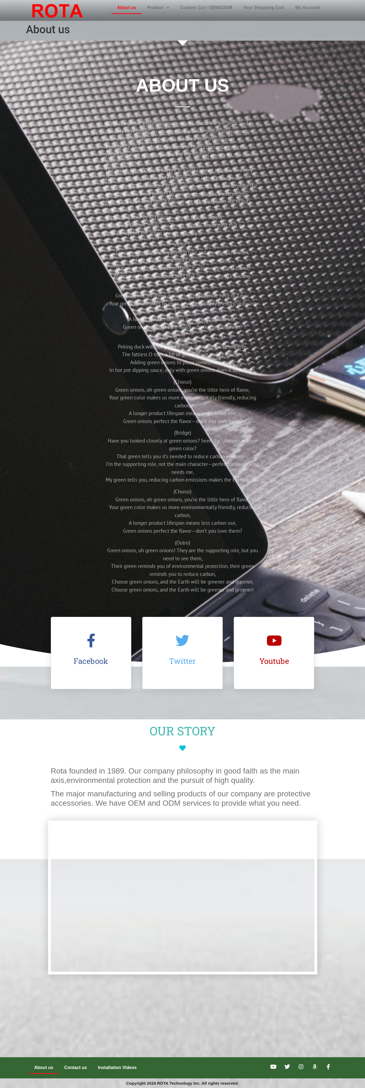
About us (126, 7)
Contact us (75, 1067)
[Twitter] (182, 640)
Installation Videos (117, 1067)
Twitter (182, 661)
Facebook (91, 661)
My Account (307, 7)
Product (158, 8)
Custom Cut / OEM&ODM (206, 7)
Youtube (274, 661)
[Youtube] (274, 640)
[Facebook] (91, 640)
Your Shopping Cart (263, 7)
